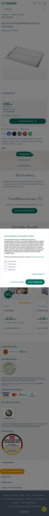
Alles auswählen (35, 282)
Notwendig (10, 261)
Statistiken (10, 266)
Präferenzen (10, 264)
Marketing (9, 269)
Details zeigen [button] (38, 274)
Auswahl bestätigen (17, 282)
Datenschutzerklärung (37, 257)
